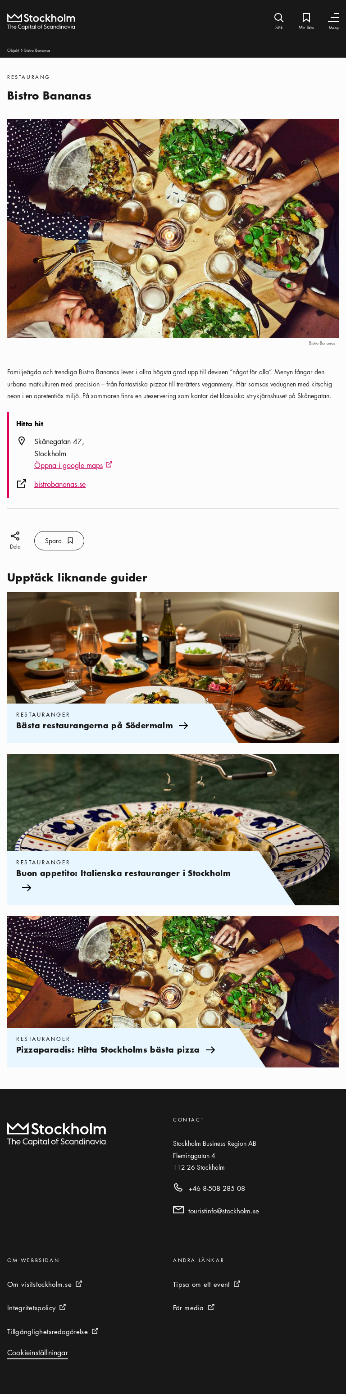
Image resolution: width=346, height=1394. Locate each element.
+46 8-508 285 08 (216, 1188)
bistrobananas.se (60, 484)
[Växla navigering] (333, 18)
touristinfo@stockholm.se (223, 1210)
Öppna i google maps (73, 465)
